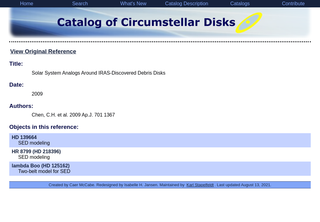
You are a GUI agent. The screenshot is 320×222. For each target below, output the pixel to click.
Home (26, 3)
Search (80, 3)
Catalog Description (186, 3)
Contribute (293, 3)
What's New (133, 3)
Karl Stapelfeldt (200, 185)
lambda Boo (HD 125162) (41, 165)
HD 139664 (24, 137)
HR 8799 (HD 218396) (36, 151)
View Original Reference (43, 51)
